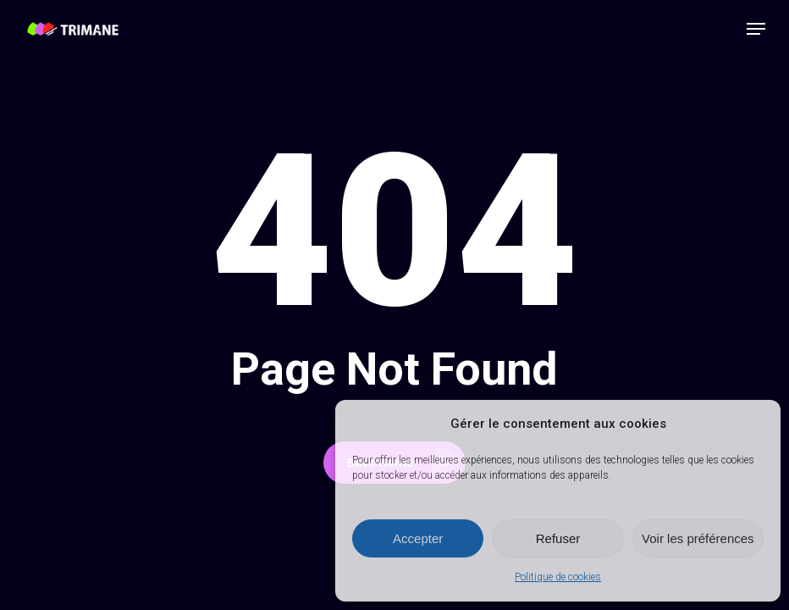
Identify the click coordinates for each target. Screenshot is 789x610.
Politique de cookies (558, 577)
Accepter (418, 538)
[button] (756, 28)
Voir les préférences (698, 538)
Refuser (558, 538)
